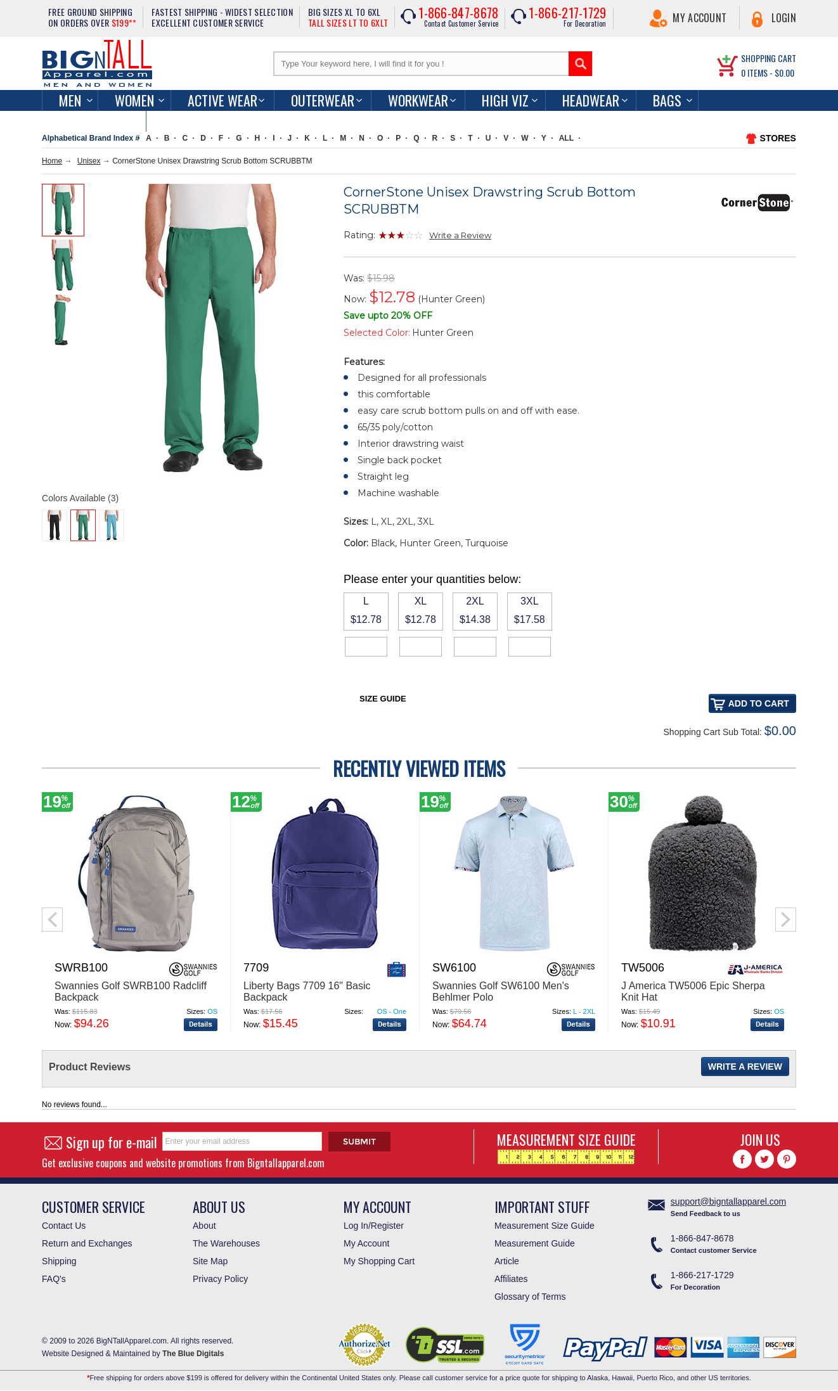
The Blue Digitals (193, 1353)
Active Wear (222, 100)
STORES (778, 138)
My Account (699, 17)
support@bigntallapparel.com (728, 1201)
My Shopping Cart (379, 1261)
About (204, 1226)
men (70, 100)
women (134, 100)
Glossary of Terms (530, 1297)
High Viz (505, 100)
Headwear (590, 100)
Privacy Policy (220, 1279)
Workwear (418, 100)
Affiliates (511, 1279)
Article (506, 1261)
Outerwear (322, 100)
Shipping (59, 1261)
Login (783, 17)
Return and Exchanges (87, 1243)
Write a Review (460, 235)
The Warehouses (226, 1243)
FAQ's (54, 1279)
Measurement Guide (534, 1243)
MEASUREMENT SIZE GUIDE (566, 1146)
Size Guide (382, 698)
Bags (667, 100)
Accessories (93, 121)
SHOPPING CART (768, 58)
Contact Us (64, 1226)
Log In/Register (374, 1226)
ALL (566, 138)
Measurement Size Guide (544, 1226)
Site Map (210, 1261)
